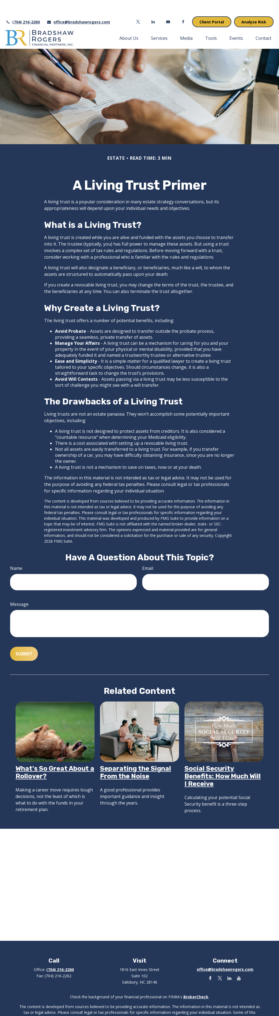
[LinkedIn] (153, 5)
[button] (129, 21)
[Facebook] (183, 5)
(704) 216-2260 (22, 5)
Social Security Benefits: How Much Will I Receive (222, 759)
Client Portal (211, 5)
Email (147, 552)
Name (16, 552)
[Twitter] (138, 5)
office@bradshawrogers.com (78, 5)
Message (19, 588)
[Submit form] (24, 637)
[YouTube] (168, 5)
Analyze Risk (253, 5)
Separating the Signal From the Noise (135, 756)
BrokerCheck (195, 980)
